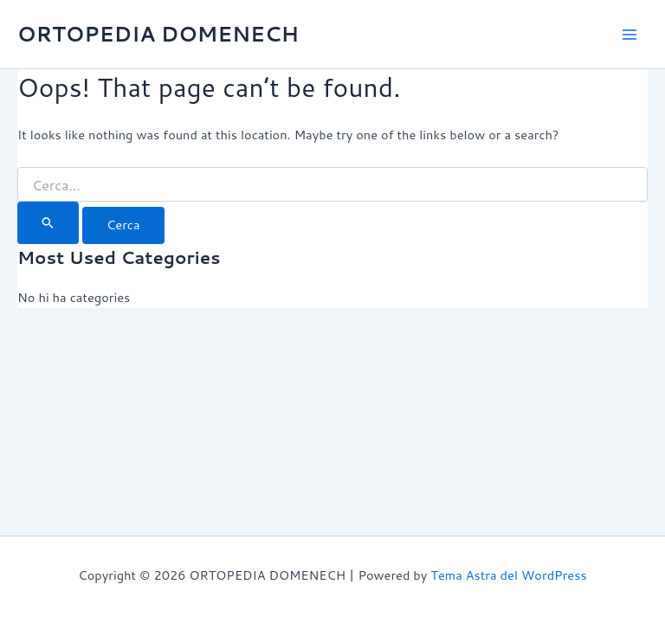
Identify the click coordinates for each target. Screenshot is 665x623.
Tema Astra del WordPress (508, 575)
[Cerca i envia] (48, 222)
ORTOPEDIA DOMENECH (158, 33)
